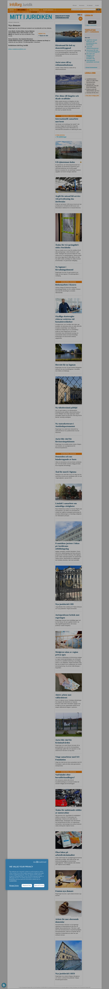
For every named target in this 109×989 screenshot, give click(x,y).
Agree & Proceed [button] (39, 885)
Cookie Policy (13, 880)
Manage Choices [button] (14, 885)
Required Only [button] (27, 885)
